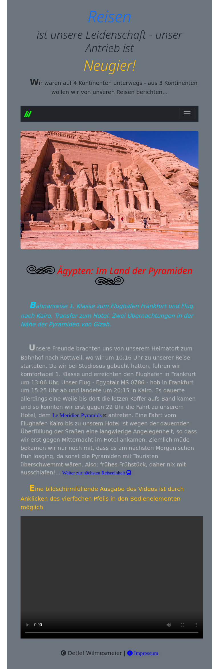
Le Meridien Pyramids (77, 415)
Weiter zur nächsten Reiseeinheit (96, 473)
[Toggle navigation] (187, 113)
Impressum (142, 653)
